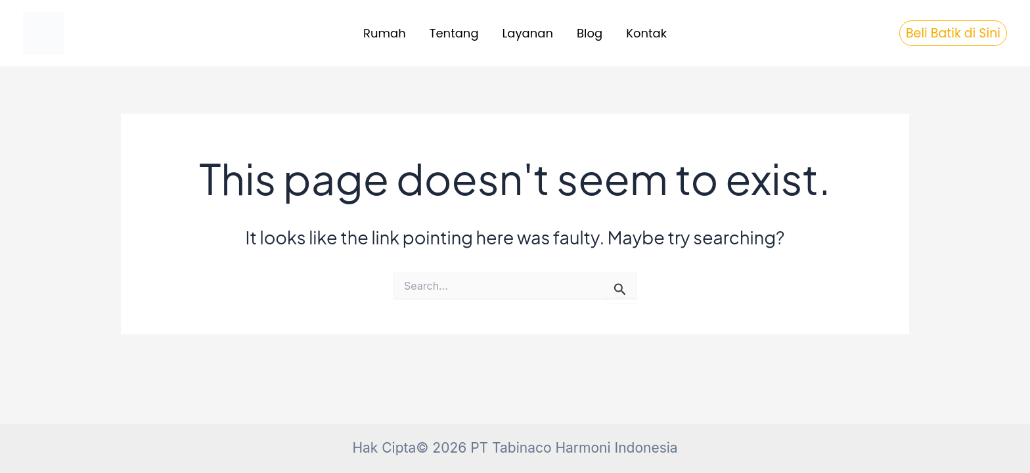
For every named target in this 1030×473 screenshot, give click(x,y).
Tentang (454, 33)
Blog (589, 33)
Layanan (528, 33)
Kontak (646, 33)
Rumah (384, 33)
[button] (953, 33)
